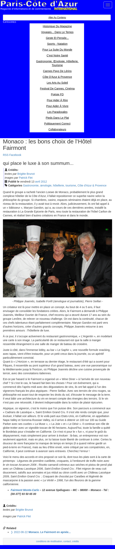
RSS (6, 154)
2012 (44, 181)
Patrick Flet (25, 177)
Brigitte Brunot (26, 173)
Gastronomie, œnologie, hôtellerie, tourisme (49, 185)
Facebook (15, 154)
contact (67, 541)
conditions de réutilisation (49, 541)
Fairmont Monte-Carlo (25, 490)
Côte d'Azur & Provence (91, 185)
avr (37, 181)
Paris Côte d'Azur (39, 5)
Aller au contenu (57, 17)
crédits (75, 541)
